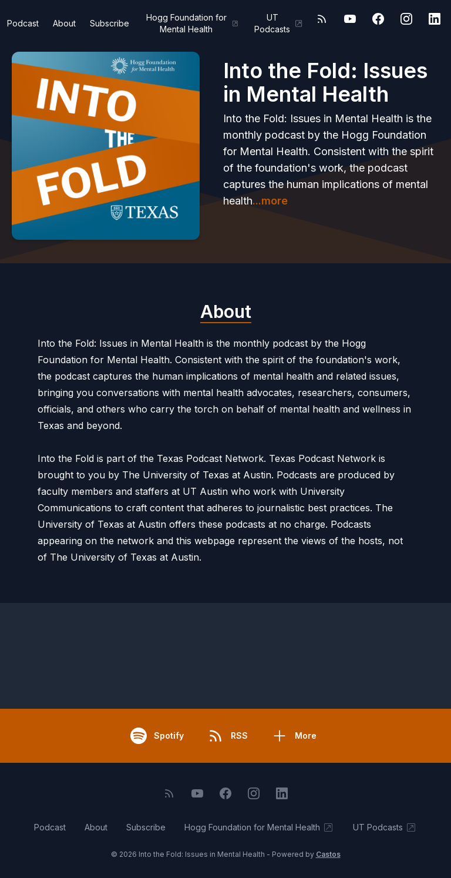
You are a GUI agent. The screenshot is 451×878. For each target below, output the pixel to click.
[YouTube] (350, 19)
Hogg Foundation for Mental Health (192, 23)
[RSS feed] (322, 19)
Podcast (23, 23)
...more (270, 201)
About (64, 23)
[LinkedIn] (434, 19)
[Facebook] (378, 19)
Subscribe (109, 23)
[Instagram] (406, 19)
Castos (328, 854)
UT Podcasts (278, 23)
